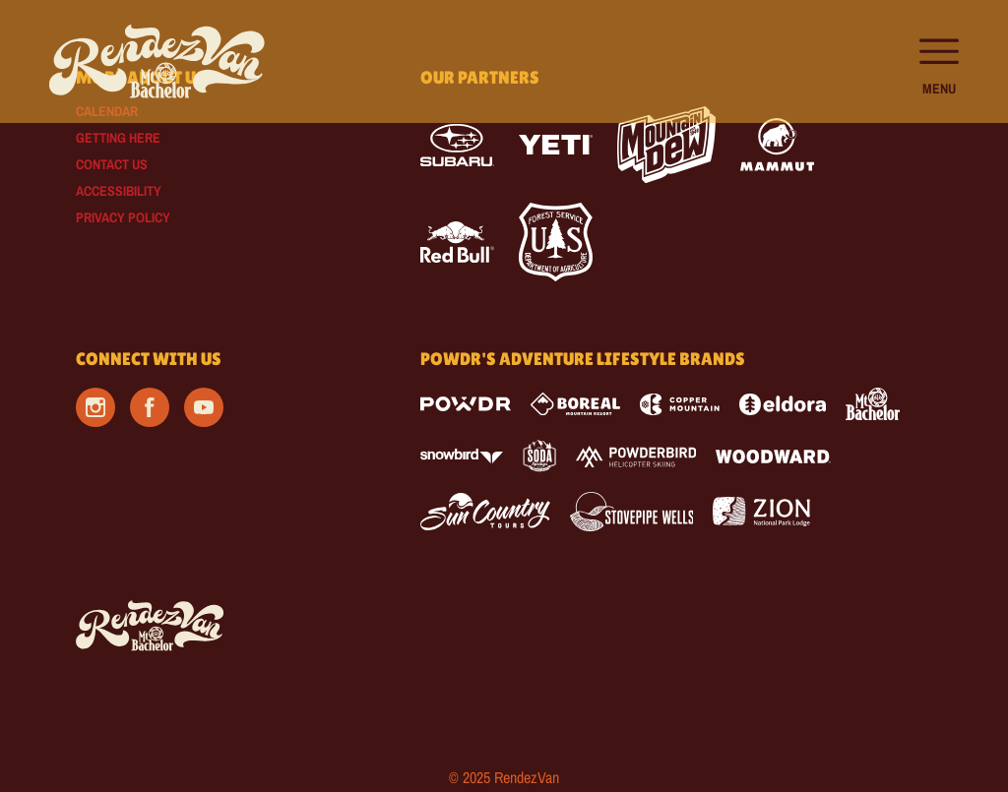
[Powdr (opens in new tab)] (465, 403)
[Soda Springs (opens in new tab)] (539, 456)
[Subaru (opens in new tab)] (457, 145)
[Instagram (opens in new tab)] (95, 407)
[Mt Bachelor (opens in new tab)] (873, 404)
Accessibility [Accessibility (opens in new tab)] (118, 191)
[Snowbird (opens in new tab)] (461, 456)
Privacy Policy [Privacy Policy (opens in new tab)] (123, 217)
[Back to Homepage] (223, 626)
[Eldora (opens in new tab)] (782, 404)
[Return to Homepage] (157, 61)
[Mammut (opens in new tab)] (777, 144)
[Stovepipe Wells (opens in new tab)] (632, 511)
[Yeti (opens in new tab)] (556, 145)
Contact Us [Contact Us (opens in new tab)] (112, 164)
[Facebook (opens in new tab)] (149, 407)
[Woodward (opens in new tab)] (773, 456)
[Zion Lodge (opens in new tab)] (761, 511)
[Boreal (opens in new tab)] (575, 404)
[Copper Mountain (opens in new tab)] (680, 404)
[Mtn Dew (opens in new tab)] (666, 144)
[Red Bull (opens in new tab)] (457, 242)
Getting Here (118, 138)
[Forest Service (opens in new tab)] (556, 242)
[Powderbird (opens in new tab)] (636, 456)
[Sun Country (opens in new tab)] (485, 511)
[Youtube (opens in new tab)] (203, 407)
